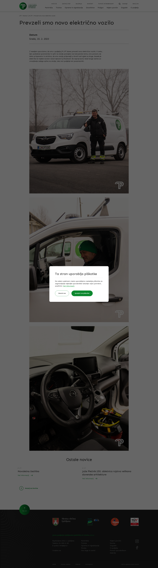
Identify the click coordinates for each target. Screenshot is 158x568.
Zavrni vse (62, 293)
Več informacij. (69, 286)
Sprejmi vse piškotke (82, 293)
